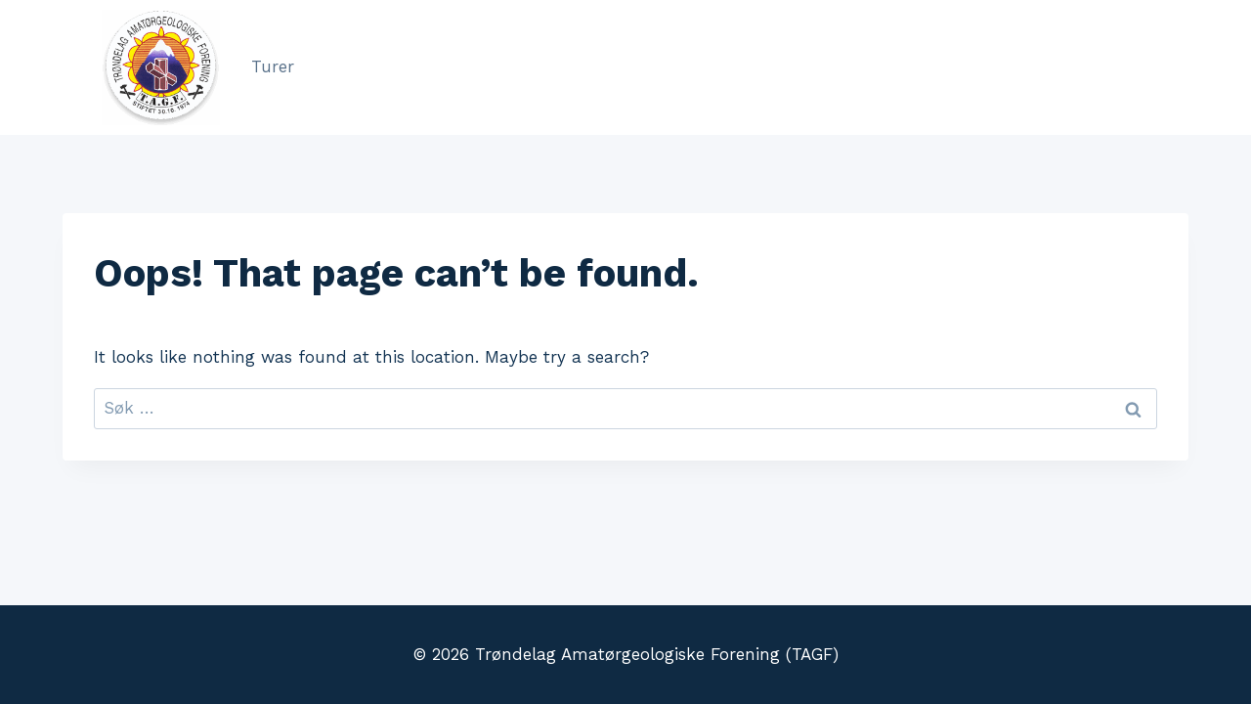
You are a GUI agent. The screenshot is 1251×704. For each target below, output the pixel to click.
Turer (272, 66)
